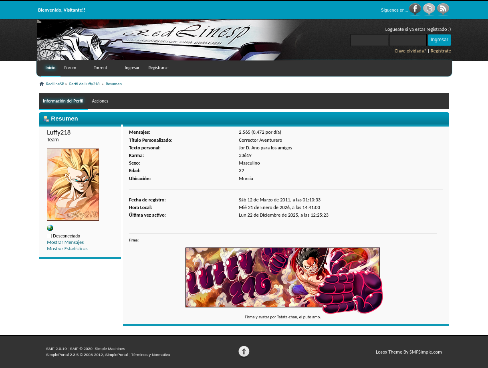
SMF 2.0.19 (56, 348)
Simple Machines (110, 348)
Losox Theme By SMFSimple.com (409, 352)
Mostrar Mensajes (65, 242)
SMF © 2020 (81, 348)
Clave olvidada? (410, 51)
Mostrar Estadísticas (67, 248)
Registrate (441, 51)
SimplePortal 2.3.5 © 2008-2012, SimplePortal (87, 354)
